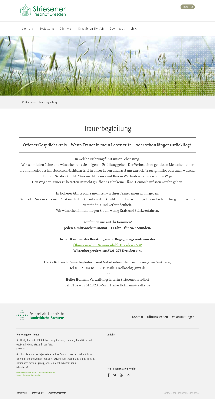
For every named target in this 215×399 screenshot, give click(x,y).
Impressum (21, 393)
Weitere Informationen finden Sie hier (28, 375)
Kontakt (137, 317)
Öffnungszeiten (157, 317)
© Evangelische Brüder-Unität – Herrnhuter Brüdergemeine (35, 372)
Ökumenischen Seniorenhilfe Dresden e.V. (106, 245)
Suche (185, 6)
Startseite (31, 102)
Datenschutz (38, 393)
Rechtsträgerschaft (57, 393)
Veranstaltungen (183, 317)
